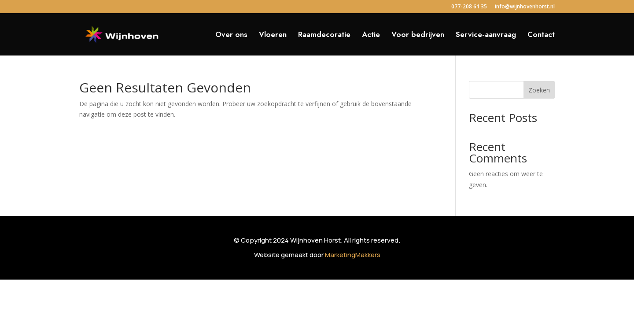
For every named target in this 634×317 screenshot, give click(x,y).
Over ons (231, 35)
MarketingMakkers (352, 254)
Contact (541, 35)
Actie (371, 35)
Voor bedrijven (417, 35)
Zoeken (539, 90)
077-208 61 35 (469, 7)
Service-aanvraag (486, 35)
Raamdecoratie (324, 35)
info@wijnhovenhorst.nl (525, 7)
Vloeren (273, 35)
